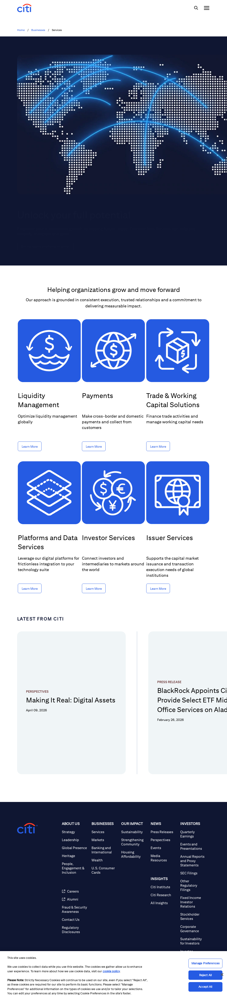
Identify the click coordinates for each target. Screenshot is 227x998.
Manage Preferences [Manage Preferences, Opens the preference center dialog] (205, 963)
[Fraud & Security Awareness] (75, 921)
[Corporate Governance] (193, 941)
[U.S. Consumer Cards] (104, 882)
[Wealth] (104, 872)
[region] (113, 974)
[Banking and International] (104, 862)
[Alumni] (75, 911)
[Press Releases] (164, 844)
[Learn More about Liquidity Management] (30, 446)
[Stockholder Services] (193, 928)
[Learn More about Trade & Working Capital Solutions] (158, 446)
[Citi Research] (164, 907)
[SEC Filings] (193, 885)
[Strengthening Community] (134, 854)
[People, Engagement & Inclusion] (75, 880)
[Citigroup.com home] (27, 840)
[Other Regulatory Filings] (193, 897)
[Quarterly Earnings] (193, 846)
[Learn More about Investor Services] (94, 588)
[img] (196, 8)
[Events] (164, 860)
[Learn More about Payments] (94, 446)
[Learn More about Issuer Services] (158, 588)
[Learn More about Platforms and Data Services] (30, 588)
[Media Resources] (164, 870)
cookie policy (111, 971)
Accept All (205, 986)
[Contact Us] (75, 931)
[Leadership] (75, 852)
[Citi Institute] (164, 899)
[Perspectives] (164, 852)
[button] (22, 784)
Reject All (205, 975)
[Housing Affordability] (134, 866)
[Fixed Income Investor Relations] (193, 914)
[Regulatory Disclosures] (75, 941)
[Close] (222, 975)
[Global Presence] (75, 860)
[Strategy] (75, 844)
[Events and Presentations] (193, 858)
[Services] (104, 844)
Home (21, 30)
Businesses (38, 30)
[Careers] (75, 903)
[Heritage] (75, 868)
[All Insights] (164, 915)
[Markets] (104, 852)
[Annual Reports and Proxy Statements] (193, 872)
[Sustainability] (134, 844)
